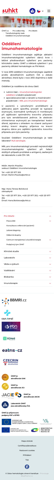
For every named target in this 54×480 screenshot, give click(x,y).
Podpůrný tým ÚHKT (15, 244)
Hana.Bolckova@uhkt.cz (19, 200)
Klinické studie (11, 251)
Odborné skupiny (13, 235)
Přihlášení (27, 455)
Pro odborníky (19, 31)
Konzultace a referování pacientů (20, 226)
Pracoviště (10, 221)
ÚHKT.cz (5, 31)
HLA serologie (18, 140)
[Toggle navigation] (49, 11)
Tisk (27, 460)
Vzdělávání (9, 270)
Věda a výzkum (11, 264)
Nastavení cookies (27, 450)
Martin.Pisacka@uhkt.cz (19, 175)
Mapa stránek (27, 441)
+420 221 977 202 (30, 195)
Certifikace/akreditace (27, 446)
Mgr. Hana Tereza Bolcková (15, 189)
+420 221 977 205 (13, 172)
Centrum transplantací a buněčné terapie (23, 240)
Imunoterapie (11, 283)
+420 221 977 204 (13, 195)
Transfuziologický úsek (15, 33)
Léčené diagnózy (13, 230)
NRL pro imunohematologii (33, 101)
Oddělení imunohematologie (18, 36)
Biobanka (9, 277)
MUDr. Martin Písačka (12, 166)
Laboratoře (9, 257)
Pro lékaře (33, 31)
